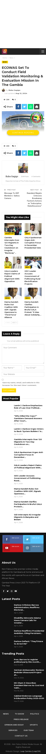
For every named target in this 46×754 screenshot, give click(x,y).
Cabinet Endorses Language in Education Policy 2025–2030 (29, 697)
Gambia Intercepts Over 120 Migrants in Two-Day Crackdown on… (28, 441)
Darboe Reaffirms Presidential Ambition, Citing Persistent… (29, 632)
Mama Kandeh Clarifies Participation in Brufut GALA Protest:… (28, 504)
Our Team (29, 730)
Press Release (21, 719)
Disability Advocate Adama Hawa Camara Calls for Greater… (27, 620)
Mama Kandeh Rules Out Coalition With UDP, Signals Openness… (27, 491)
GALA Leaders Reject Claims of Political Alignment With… (28, 466)
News (5, 62)
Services (12, 730)
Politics (34, 714)
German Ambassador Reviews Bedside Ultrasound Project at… (29, 672)
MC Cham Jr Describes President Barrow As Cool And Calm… (29, 685)
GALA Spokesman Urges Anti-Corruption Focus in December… (28, 454)
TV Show (19, 714)
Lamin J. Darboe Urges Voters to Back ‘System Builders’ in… (29, 430)
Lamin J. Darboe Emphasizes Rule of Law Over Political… (28, 406)
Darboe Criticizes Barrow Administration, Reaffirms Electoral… (26, 607)
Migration (9, 234)
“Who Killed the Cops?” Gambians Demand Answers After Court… (28, 418)
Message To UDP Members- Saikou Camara (12, 195)
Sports (34, 725)
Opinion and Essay (14, 725)
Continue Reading (23, 133)
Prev (7, 322)
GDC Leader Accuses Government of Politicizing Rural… (27, 478)
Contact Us (21, 736)
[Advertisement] (23, 24)
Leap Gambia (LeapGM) (30, 751)
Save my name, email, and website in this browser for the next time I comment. (20, 384)
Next (14, 322)
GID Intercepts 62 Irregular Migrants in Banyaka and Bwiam (27, 517)
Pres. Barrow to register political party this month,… (27, 660)
